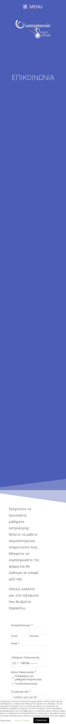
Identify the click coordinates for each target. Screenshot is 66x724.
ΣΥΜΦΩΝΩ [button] (41, 720)
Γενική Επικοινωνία (26, 683)
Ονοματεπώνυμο (20, 625)
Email (14, 643)
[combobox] (15, 663)
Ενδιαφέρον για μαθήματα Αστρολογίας (28, 677)
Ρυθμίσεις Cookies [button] (22, 720)
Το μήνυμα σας (19, 691)
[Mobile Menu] (33, 7)
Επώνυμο (34, 635)
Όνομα (14, 635)
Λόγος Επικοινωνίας (22, 672)
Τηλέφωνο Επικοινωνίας (25, 657)
